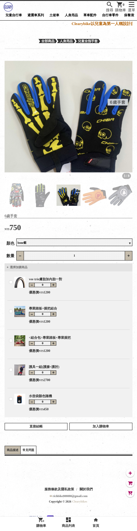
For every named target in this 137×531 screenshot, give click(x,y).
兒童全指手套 (88, 41)
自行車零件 (110, 15)
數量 (10, 255)
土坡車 (54, 15)
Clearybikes (79, 501)
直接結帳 (36, 426)
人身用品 (71, 15)
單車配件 (90, 15)
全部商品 (48, 41)
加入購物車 (101, 426)
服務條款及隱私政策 (59, 489)
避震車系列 (35, 15)
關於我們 (86, 489)
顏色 (10, 243)
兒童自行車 (13, 15)
